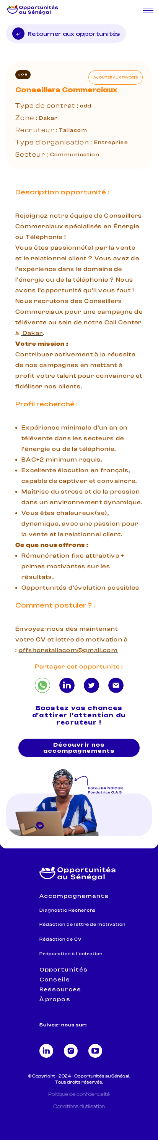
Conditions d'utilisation (79, 1106)
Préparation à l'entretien (71, 953)
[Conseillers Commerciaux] (42, 685)
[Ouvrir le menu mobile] (148, 10)
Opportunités (63, 970)
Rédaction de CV (60, 939)
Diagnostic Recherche (67, 910)
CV (41, 639)
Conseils (54, 979)
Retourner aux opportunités (66, 33)
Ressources (60, 989)
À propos (54, 999)
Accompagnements (74, 896)
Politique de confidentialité (79, 1094)
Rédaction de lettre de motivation (82, 924)
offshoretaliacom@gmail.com (68, 650)
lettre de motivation (88, 639)
